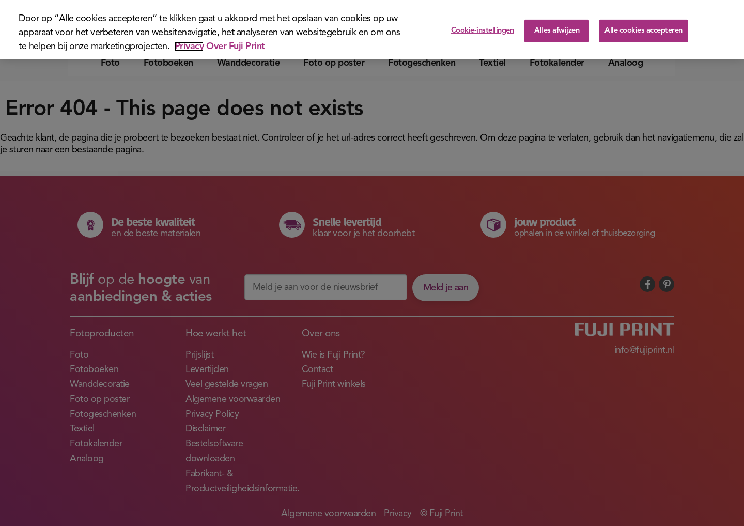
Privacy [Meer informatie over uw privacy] (189, 46)
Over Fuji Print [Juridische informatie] (235, 46)
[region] (372, 29)
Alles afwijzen (556, 31)
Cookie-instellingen (482, 31)
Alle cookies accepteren (644, 31)
